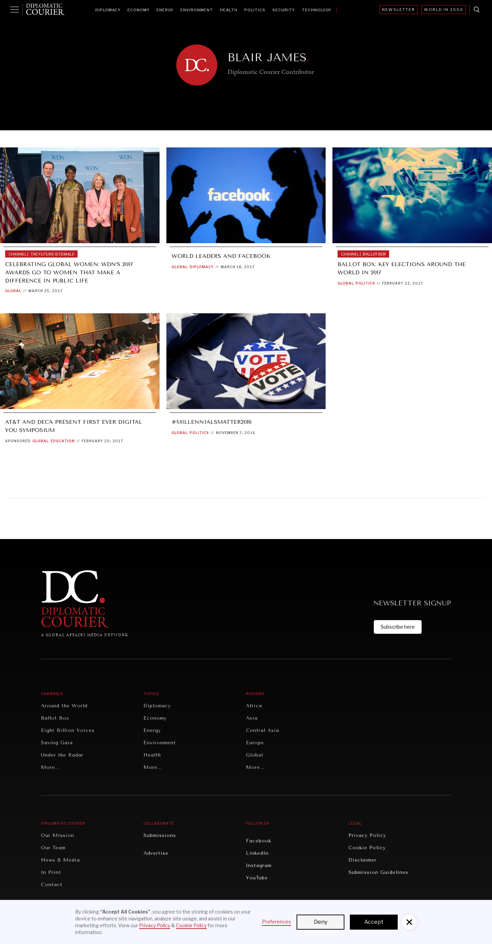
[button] (409, 922)
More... (50, 767)
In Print (51, 872)
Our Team (53, 848)
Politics (254, 10)
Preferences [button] (276, 922)
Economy (138, 10)
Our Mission (57, 835)
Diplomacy (108, 10)
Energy (165, 10)
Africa (254, 706)
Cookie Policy (367, 848)
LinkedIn (257, 853)
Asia (252, 718)
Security (283, 10)
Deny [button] (320, 922)
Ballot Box (55, 718)
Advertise (156, 853)
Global (13, 291)
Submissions (160, 835)
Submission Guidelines (378, 872)
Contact (52, 885)
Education (63, 441)
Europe (255, 743)
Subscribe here (398, 627)
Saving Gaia (57, 743)
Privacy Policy (367, 835)
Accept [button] (373, 922)
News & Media (60, 860)
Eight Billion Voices (68, 730)
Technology (316, 10)
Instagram (259, 865)
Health (228, 10)
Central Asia (262, 730)
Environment (196, 10)
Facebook (258, 841)
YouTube (257, 878)
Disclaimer (362, 860)
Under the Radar (62, 755)
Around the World (64, 706)
